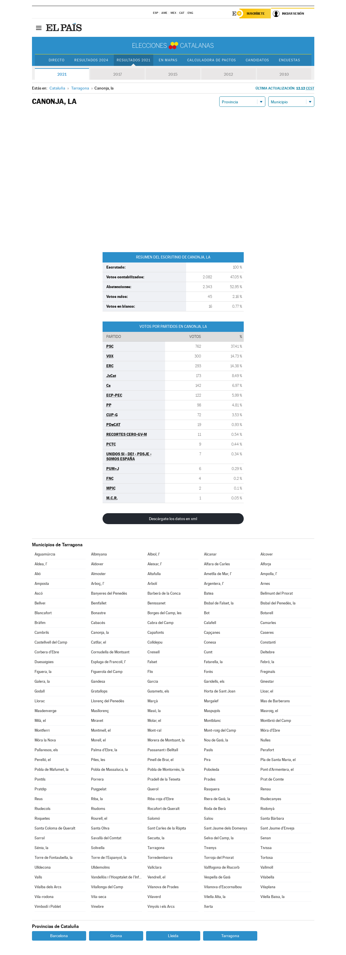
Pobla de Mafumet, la (52, 769)
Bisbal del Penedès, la (278, 603)
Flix (150, 671)
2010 (284, 74)
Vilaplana (267, 887)
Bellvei (40, 603)
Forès (208, 671)
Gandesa (98, 681)
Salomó (154, 818)
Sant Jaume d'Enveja (277, 828)
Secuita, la (156, 838)
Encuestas (289, 60)
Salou (208, 818)
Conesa (210, 642)
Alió (38, 574)
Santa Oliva (100, 828)
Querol (153, 789)
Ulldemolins (100, 867)
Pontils (40, 779)
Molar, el (154, 720)
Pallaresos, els (46, 750)
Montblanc (212, 720)
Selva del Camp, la (219, 838)
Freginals (267, 671)
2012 (228, 74)
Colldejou (155, 642)
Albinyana (99, 554)
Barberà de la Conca (164, 593)
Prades (209, 779)
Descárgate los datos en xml (173, 518)
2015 (172, 74)
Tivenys (210, 848)
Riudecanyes (270, 799)
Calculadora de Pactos (211, 60)
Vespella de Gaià (217, 877)
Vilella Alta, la (215, 897)
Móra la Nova (45, 740)
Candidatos (257, 60)
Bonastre (98, 613)
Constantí (268, 642)
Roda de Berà (215, 808)
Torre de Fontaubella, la (54, 857)
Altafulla (154, 574)
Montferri (42, 730)
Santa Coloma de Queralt (55, 828)
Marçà (153, 701)
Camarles (268, 623)
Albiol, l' (154, 554)
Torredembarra (160, 857)
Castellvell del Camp (51, 642)
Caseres (267, 632)
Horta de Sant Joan (219, 691)
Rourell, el (99, 818)
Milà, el (40, 720)
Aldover (97, 564)
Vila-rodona (44, 897)
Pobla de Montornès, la (166, 769)
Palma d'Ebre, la (104, 750)
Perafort (267, 750)
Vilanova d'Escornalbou (223, 887)
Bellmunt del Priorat (276, 593)
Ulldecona (43, 867)
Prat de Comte (272, 779)
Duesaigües (44, 662)
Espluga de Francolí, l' (108, 662)
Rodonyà (267, 808)
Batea (208, 593)
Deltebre (267, 652)
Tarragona (156, 848)
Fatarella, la (213, 662)
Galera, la (42, 681)
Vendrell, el (156, 877)
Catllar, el (98, 642)
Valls (38, 877)
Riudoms (98, 808)
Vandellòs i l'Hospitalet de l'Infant (116, 877)
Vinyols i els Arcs (161, 906)
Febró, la (267, 662)
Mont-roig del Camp (220, 730)
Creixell (154, 652)
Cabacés (98, 623)
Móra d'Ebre (270, 730)
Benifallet (98, 603)
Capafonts (156, 632)
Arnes (265, 583)
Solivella (98, 848)
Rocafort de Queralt (163, 808)
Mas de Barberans (275, 701)
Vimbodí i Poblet (48, 906)
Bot (206, 613)
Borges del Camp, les (164, 613)
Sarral (40, 838)
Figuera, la (43, 671)
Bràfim (40, 623)
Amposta (42, 583)
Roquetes (42, 818)
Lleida (173, 935)
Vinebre (97, 906)
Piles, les (98, 760)
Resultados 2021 (133, 60)
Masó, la (154, 711)
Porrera (97, 779)
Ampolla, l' (268, 574)
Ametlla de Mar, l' (218, 574)
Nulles (265, 740)
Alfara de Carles (217, 564)
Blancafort (43, 613)
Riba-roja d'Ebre (161, 799)
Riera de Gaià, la (217, 799)
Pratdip (40, 789)
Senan (265, 838)
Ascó (39, 593)
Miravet (97, 720)
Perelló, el (43, 760)
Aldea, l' (41, 564)
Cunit (208, 652)
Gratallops (99, 691)
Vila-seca (98, 897)
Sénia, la (41, 848)
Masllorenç (100, 711)
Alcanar (210, 554)
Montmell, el (101, 730)
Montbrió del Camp (275, 720)
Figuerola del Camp (106, 671)
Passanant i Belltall (163, 750)
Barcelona (59, 935)
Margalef (211, 701)
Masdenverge (45, 711)
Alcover (266, 554)
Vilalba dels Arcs (48, 887)
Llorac (40, 701)
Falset (152, 662)
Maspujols (212, 711)
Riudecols (42, 808)
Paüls (208, 750)
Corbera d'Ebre (47, 652)
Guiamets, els (158, 691)
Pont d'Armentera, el (277, 769)
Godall (40, 691)
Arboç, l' (97, 583)
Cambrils (42, 632)
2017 (117, 74)
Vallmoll (266, 867)
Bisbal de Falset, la (219, 603)
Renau (265, 789)
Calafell (210, 623)
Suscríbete (256, 14)
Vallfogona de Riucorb (221, 867)
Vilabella (267, 877)
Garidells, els (214, 681)
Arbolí (152, 583)
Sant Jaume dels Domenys (225, 828)
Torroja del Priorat (219, 857)
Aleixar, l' (155, 564)
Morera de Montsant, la (166, 740)
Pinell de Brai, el (160, 760)
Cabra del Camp (160, 623)
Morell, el (98, 740)
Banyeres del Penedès (109, 593)
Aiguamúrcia (45, 554)
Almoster (98, 574)
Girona (116, 935)
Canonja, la (100, 632)
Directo (57, 60)
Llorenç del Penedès (107, 701)
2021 (62, 74)
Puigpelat (98, 789)
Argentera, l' (214, 583)
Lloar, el (266, 691)
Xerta (208, 906)
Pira (207, 760)
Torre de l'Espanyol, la (108, 857)
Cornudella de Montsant (110, 652)
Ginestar (267, 681)
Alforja (265, 564)
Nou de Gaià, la (216, 740)
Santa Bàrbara (272, 818)
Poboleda (211, 769)
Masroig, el (269, 711)
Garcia (153, 681)
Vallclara (155, 867)
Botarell (266, 613)
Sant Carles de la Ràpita (167, 828)
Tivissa (266, 848)
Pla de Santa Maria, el (278, 760)
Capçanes (212, 632)
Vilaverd (154, 897)
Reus (39, 799)
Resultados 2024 (91, 60)
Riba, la (97, 799)
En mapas (168, 60)
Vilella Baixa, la (272, 897)
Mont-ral (154, 730)
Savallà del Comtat (106, 838)
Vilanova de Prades (163, 887)
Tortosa (266, 857)
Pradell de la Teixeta (164, 779)
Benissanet (156, 603)
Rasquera (212, 789)
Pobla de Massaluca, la (109, 769)
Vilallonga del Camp (107, 887)
